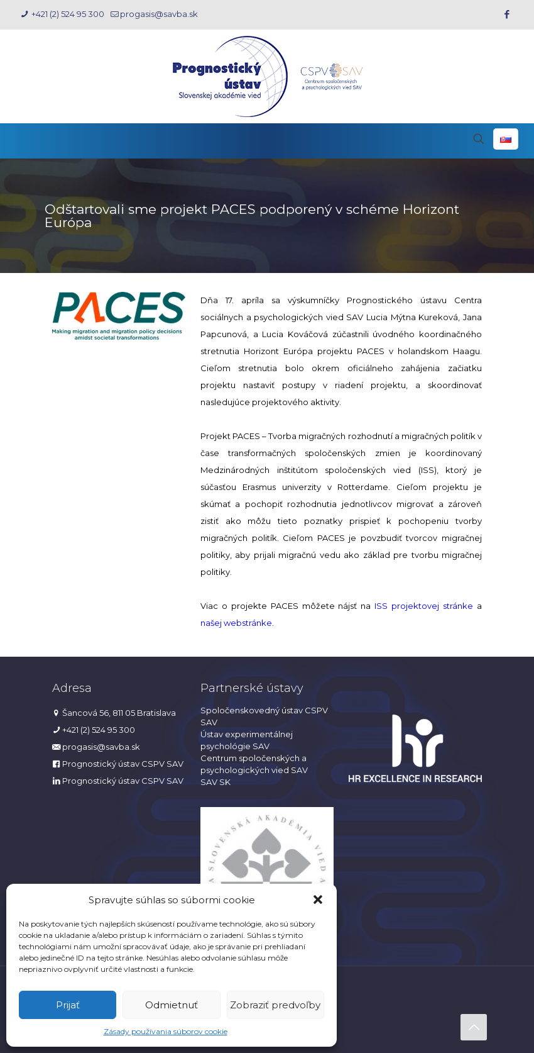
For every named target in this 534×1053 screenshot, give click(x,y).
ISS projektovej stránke (423, 606)
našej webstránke (236, 623)
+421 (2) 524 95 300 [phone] (67, 14)
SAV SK (215, 782)
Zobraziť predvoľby (275, 1005)
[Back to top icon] (473, 1027)
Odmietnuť (171, 1005)
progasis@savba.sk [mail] (159, 14)
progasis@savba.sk (101, 747)
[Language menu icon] (505, 139)
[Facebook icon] (506, 14)
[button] (318, 899)
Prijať (68, 1005)
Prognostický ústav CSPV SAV (122, 764)
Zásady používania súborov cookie (165, 1031)
